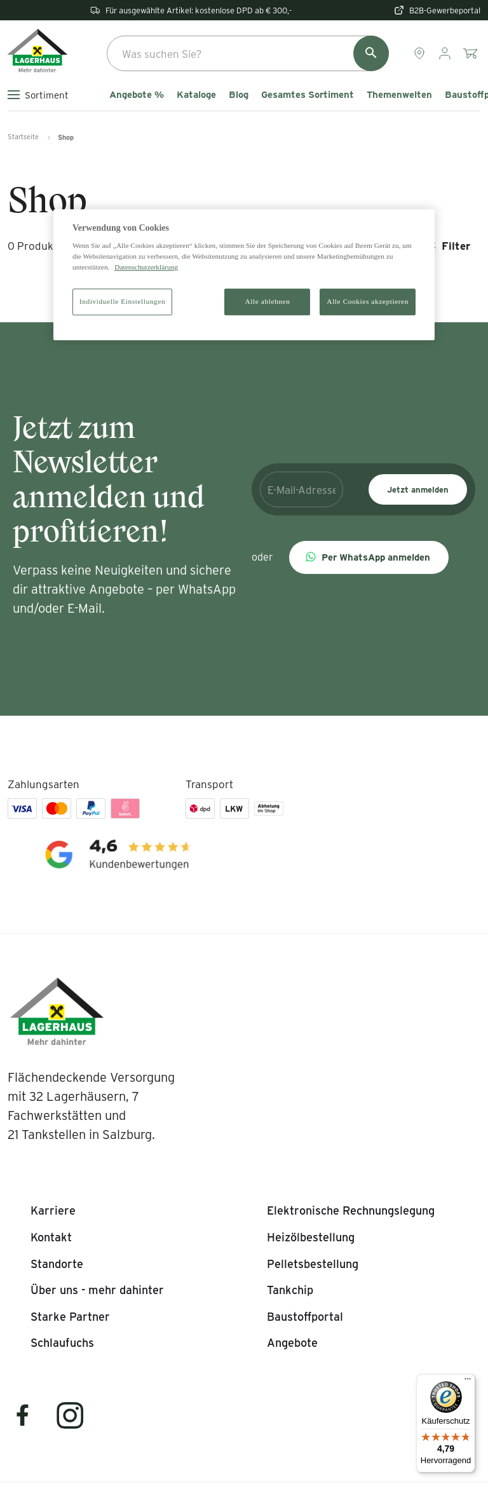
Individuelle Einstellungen (122, 302)
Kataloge (196, 95)
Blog (238, 95)
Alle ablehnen (267, 302)
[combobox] (248, 53)
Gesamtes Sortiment (307, 95)
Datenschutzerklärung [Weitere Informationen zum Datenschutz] (146, 267)
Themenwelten (399, 95)
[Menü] (467, 1381)
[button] (369, 557)
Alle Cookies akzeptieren (368, 302)
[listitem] (53, 1211)
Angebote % (136, 95)
